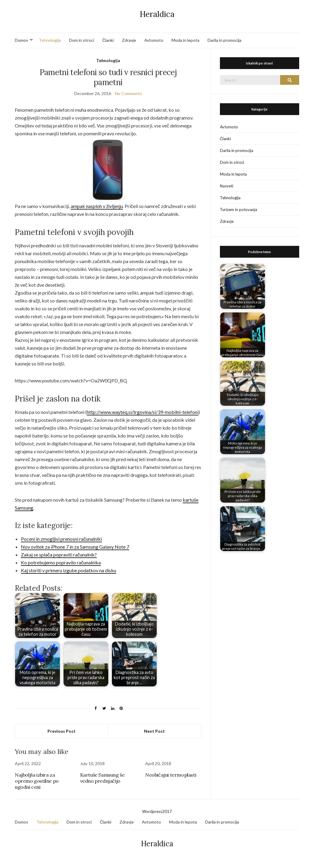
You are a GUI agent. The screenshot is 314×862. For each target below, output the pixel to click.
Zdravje (129, 40)
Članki (108, 40)
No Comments (128, 93)
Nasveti (226, 185)
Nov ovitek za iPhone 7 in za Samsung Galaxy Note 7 (75, 547)
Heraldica (157, 14)
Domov (21, 40)
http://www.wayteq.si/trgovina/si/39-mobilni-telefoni (142, 412)
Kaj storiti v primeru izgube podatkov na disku (68, 570)
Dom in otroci (81, 40)
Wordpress (152, 811)
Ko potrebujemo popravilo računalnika (61, 562)
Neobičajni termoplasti (170, 775)
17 (169, 811)
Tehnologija (50, 40)
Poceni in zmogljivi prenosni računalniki (61, 539)
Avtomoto (153, 40)
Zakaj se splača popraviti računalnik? (59, 554)
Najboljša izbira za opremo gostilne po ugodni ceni (37, 781)
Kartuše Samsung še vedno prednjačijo (102, 778)
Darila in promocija (224, 40)
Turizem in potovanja (238, 209)
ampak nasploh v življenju (97, 206)
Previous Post (61, 731)
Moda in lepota (185, 40)
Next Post (154, 731)
